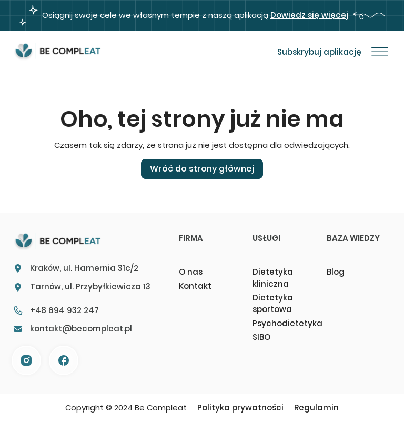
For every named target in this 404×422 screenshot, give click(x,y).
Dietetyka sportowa (272, 303)
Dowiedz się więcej (309, 15)
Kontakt (195, 286)
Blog (336, 271)
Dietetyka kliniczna (272, 277)
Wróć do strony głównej (202, 169)
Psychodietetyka (285, 323)
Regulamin (316, 407)
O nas (191, 271)
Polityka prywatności (240, 407)
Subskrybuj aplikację (319, 51)
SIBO (261, 337)
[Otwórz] (380, 52)
